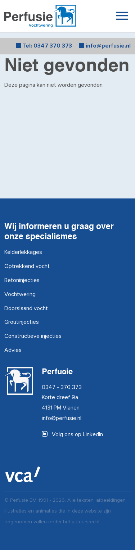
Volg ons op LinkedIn (72, 434)
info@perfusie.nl (61, 418)
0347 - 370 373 (62, 387)
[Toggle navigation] (121, 15)
